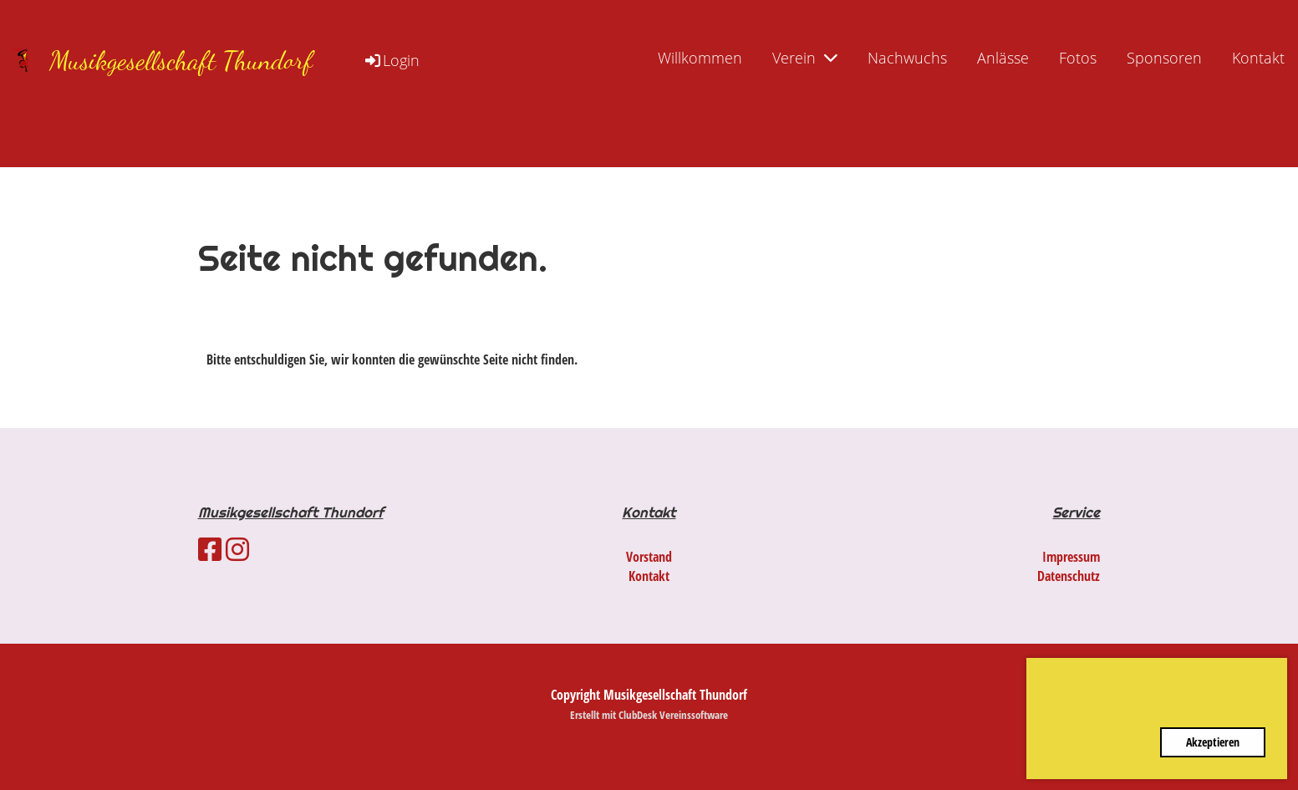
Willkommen (700, 58)
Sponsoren (1164, 58)
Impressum (1071, 557)
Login (391, 60)
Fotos (1078, 58)
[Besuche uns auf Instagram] (237, 549)
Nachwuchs (907, 58)
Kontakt (1258, 58)
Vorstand (649, 557)
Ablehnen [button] (1101, 742)
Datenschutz (1068, 576)
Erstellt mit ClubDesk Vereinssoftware (649, 714)
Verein (804, 58)
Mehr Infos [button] (1227, 705)
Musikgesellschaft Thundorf (181, 60)
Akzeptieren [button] (1212, 742)
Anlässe (1003, 58)
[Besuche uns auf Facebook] (209, 549)
